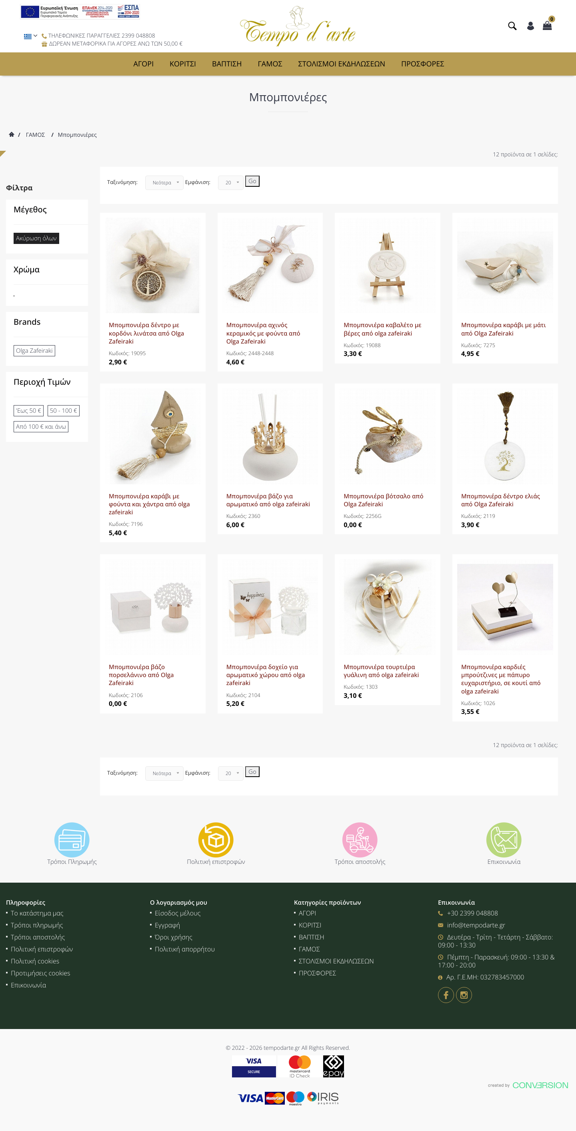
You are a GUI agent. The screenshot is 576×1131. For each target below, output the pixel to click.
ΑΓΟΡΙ (144, 64)
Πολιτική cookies (35, 961)
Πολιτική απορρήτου (185, 949)
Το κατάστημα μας (37, 913)
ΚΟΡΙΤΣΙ (183, 64)
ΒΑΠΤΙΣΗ (227, 64)
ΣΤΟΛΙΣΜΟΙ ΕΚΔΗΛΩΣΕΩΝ (342, 64)
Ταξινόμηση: (122, 182)
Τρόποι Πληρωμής (72, 862)
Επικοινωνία (504, 862)
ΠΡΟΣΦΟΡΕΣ (422, 64)
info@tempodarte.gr (476, 925)
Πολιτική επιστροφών (216, 862)
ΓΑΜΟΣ (270, 64)
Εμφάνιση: (197, 182)
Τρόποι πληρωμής (37, 925)
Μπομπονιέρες (77, 135)
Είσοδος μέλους (177, 913)
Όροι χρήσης (173, 937)
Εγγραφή (167, 925)
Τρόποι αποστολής (360, 862)
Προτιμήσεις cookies (40, 973)
